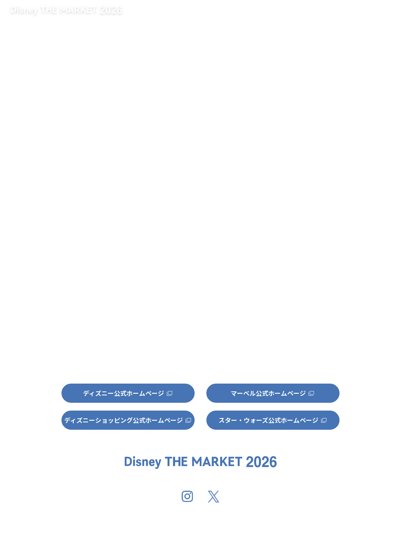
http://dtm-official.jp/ (145, 190)
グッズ (329, 14)
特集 (374, 14)
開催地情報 (279, 14)
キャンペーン (217, 14)
